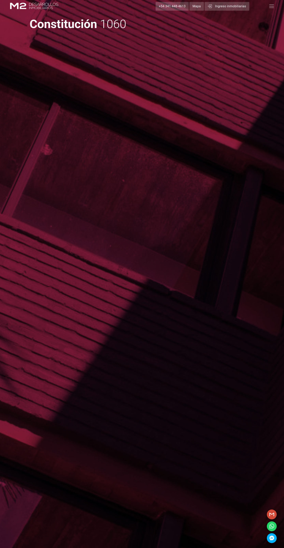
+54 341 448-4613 (172, 6)
